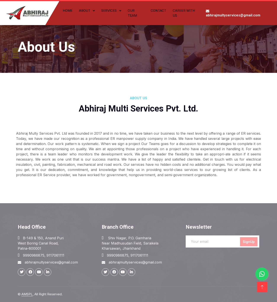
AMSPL (27, 294)
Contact (158, 10)
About (85, 10)
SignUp (249, 242)
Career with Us (184, 13)
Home (67, 10)
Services (109, 10)
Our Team (132, 13)
